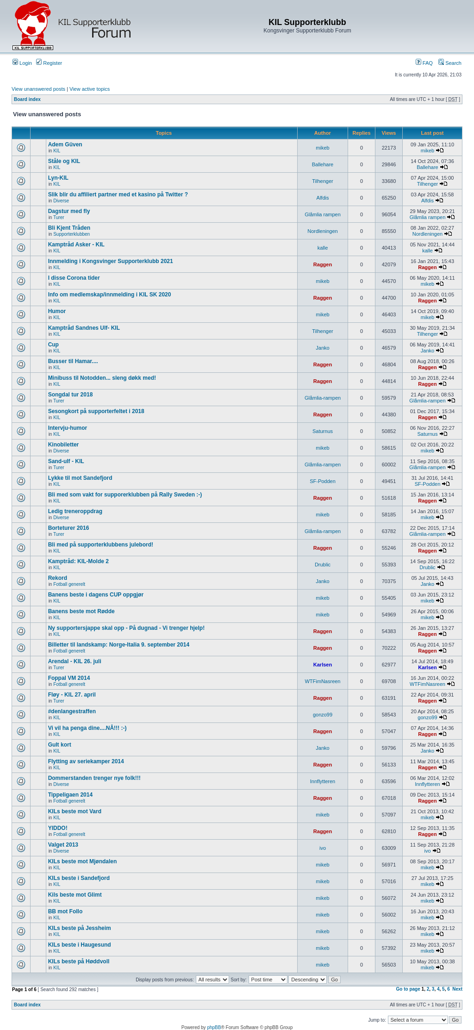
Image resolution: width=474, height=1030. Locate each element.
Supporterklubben (71, 234)
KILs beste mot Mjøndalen (82, 861)
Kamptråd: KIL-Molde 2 (78, 561)
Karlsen (322, 664)
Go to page (408, 989)
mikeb (322, 148)
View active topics (89, 89)
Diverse (61, 200)
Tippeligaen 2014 (70, 794)
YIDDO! (58, 828)
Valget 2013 (63, 845)
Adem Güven (65, 144)
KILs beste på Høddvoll (79, 961)
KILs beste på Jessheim (79, 928)
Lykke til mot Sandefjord (80, 478)
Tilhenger (322, 181)
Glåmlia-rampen (323, 398)
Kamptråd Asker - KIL (76, 244)
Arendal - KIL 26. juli (74, 661)
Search (450, 63)
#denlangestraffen (72, 711)
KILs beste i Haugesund (79, 945)
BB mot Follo (65, 911)
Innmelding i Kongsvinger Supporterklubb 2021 (110, 261)
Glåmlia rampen (323, 214)
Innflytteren (322, 781)
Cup (53, 344)
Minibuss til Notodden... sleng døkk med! (102, 378)
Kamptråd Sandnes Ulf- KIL (84, 328)
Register (49, 63)
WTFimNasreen (322, 681)
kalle (323, 248)
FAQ (424, 63)
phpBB (214, 1027)
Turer (58, 217)
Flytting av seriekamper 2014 (86, 761)
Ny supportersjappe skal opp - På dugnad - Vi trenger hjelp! (126, 628)
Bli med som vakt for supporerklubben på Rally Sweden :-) (125, 494)
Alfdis (323, 198)
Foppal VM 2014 (69, 678)
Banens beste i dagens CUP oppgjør (95, 594)
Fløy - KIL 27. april (72, 694)
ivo (322, 848)
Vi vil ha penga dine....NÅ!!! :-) (87, 728)
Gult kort (59, 744)
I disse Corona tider (74, 278)
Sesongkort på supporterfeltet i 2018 (96, 411)
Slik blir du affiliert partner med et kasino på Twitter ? (118, 194)
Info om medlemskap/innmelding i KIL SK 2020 (109, 294)
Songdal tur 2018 (70, 394)
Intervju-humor (67, 428)
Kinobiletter (63, 444)
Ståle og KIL (64, 161)
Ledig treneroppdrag (75, 511)
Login (22, 63)
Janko (322, 348)
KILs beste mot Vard (74, 811)
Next (457, 989)
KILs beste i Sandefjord (79, 878)
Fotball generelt (69, 584)
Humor (57, 311)
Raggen (322, 264)
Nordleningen (322, 231)
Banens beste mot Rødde (81, 611)
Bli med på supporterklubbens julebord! (100, 544)
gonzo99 (322, 714)
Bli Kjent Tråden (69, 228)
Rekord (57, 578)
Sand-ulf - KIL (66, 461)
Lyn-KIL (58, 178)
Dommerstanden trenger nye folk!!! (94, 778)
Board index (27, 99)
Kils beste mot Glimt (75, 895)
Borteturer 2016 (68, 528)
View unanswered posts (38, 89)
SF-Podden (323, 481)
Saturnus (322, 431)
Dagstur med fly (69, 211)
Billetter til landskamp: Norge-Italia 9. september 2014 (118, 644)
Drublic (323, 564)
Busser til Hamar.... (73, 361)
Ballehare (322, 164)
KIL (56, 150)
